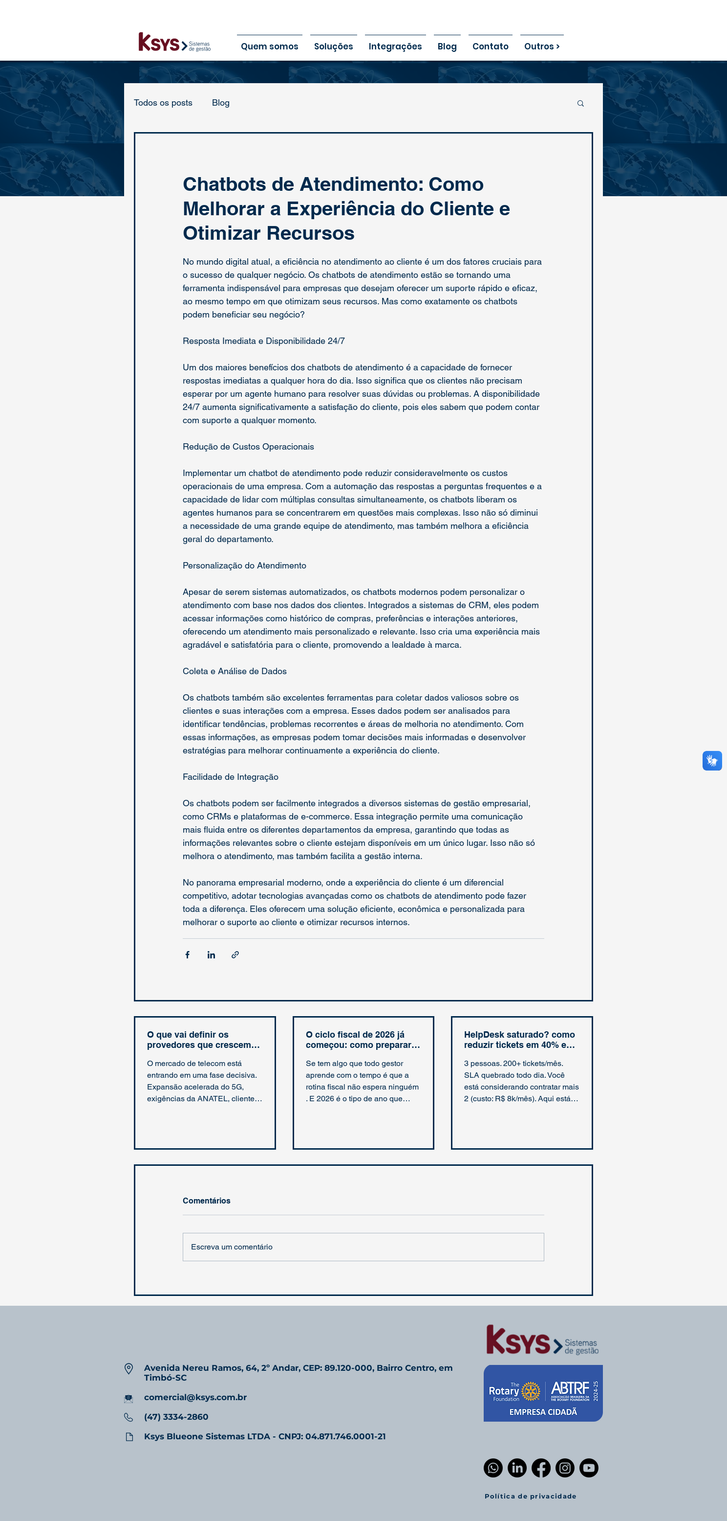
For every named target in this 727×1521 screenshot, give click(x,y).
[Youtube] (589, 1467)
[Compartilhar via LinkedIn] (211, 954)
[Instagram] (565, 1467)
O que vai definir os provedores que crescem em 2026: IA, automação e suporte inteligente (201, 1039)
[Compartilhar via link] (235, 954)
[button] (580, 103)
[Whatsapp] (493, 1467)
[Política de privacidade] (531, 1496)
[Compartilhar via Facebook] (187, 954)
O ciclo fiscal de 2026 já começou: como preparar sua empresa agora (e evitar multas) (358, 1039)
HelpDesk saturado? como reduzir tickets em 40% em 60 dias (519, 1039)
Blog (221, 102)
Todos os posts (163, 102)
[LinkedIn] (517, 1467)
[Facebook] (541, 1467)
